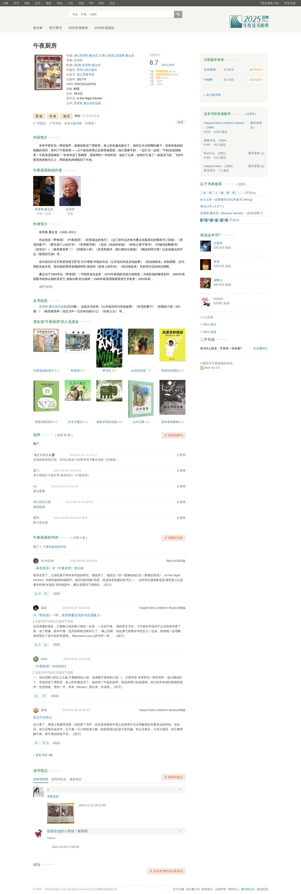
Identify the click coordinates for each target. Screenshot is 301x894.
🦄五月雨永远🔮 (44, 455)
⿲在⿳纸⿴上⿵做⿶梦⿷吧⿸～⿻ (222, 192)
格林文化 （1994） (216, 140)
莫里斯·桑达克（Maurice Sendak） (223, 213)
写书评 (56, 123)
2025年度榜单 (78, 28)
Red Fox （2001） (216, 153)
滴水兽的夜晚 (170, 422)
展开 (108, 584)
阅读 (81, 3)
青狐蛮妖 (53, 796)
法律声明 (220, 889)
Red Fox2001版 (176, 560)
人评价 (168, 64)
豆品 (112, 3)
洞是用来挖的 (44, 422)
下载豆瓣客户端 (268, 3)
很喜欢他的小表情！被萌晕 (67, 831)
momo (51, 838)
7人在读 (208, 317)
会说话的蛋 (139, 370)
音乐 (38, 3)
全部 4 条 (79, 537)
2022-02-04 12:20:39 (67, 470)
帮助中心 (233, 889)
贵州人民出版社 (87, 69)
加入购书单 (74, 123)
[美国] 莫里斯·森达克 (87, 65)
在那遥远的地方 (44, 370)
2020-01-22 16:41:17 (83, 455)
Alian (44, 659)
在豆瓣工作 (193, 889)
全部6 (250, 114)
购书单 (38, 28)
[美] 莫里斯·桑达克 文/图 (89, 55)
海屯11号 (206, 206)
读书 (16, 3)
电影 (27, 3)
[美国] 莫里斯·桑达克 (121, 55)
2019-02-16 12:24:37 (65, 486)
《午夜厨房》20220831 (49, 666)
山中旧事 (139, 422)
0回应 (55, 696)
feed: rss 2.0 (212, 367)
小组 (70, 3)
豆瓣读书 (49, 15)
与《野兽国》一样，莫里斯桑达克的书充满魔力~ (67, 615)
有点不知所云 (42, 717)
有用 (182, 455)
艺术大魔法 (75, 422)
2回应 (56, 644)
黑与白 (107, 370)
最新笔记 (75, 779)
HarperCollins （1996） (219, 166)
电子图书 (55, 28)
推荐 (180, 122)
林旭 (217, 261)
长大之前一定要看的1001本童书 (221, 199)
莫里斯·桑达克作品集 (87, 103)
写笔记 (41, 123)
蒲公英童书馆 (85, 74)
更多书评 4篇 (44, 755)
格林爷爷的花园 (107, 422)
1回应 (56, 593)
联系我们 (207, 889)
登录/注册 (290, 3)
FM (91, 3)
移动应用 (262, 889)
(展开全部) (46, 286)
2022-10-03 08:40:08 (67, 517)
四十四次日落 (42, 502)
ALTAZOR (47, 560)
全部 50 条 (64, 435)
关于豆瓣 (178, 889)
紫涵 (44, 710)
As (35, 486)
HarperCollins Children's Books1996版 (162, 607)
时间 (101, 3)
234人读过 (209, 324)
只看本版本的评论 (54, 546)
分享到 (89, 123)
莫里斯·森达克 (44, 209)
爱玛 (36, 517)
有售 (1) (256, 153)
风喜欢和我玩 (170, 370)
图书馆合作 (248, 889)
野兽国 (76, 370)
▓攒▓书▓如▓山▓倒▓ (214, 220)
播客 (48, 3)
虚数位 (218, 280)
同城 (59, 3)
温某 (44, 607)
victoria (218, 298)
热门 (36, 443)
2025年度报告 (104, 28)
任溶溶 (78, 60)
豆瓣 (5, 3)
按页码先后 (59, 779)
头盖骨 (218, 243)
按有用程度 (40, 779)
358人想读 (209, 332)
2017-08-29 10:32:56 (79, 502)
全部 (241, 184)
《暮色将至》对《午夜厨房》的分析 (58, 568)
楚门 (36, 470)
